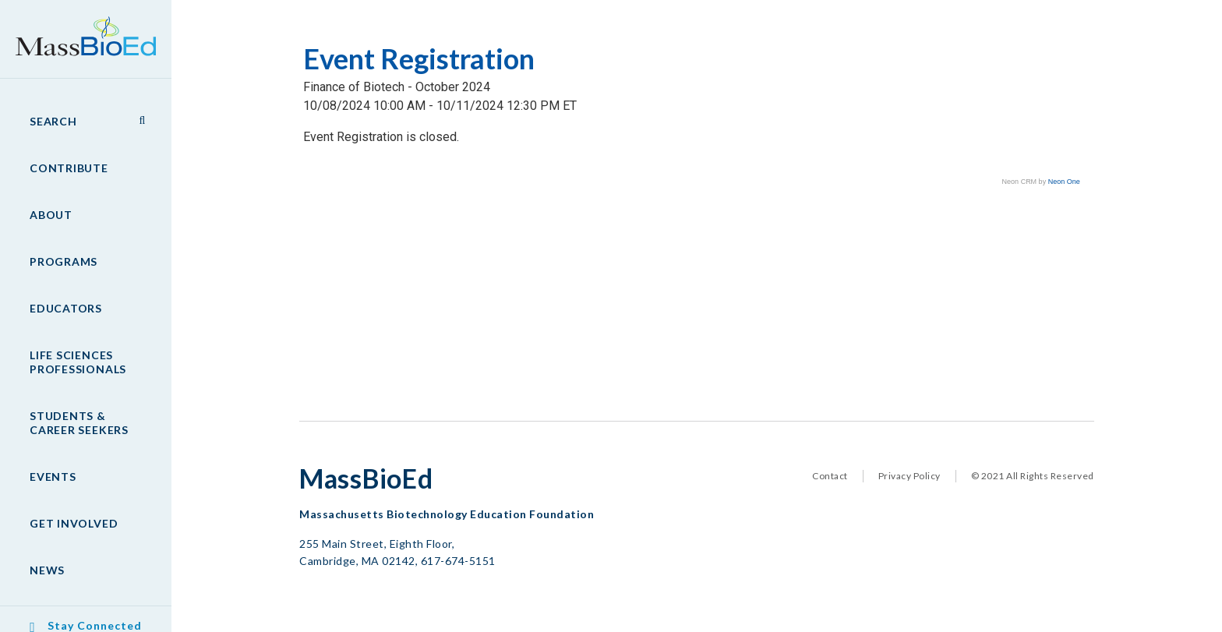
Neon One (1064, 181)
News (47, 570)
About (51, 214)
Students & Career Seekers (79, 422)
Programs (63, 261)
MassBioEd (78, 28)
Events (53, 476)
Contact (830, 476)
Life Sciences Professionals (78, 362)
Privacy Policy (909, 476)
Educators (66, 308)
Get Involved (74, 523)
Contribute (69, 168)
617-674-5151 (458, 560)
